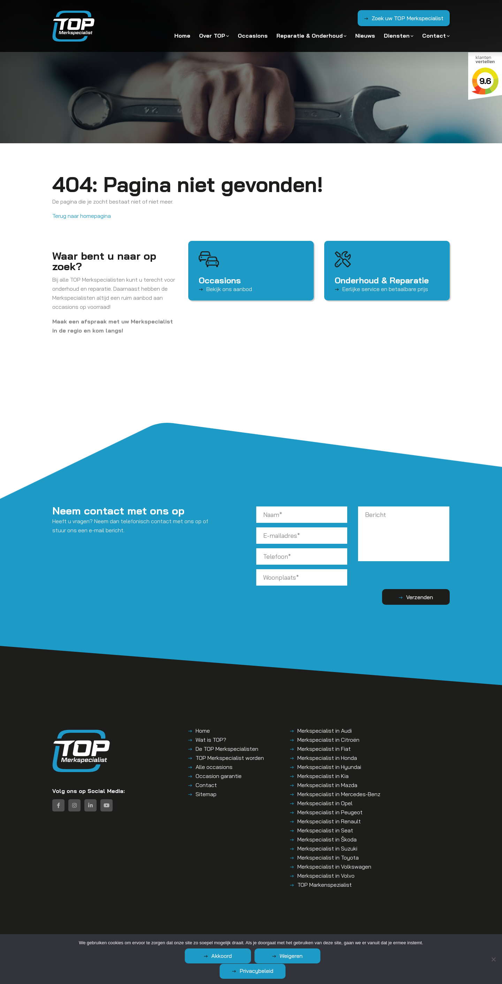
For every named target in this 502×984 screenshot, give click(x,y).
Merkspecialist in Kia (323, 775)
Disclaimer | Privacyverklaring (236, 940)
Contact (434, 35)
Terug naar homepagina (81, 215)
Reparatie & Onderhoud (309, 35)
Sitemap (206, 794)
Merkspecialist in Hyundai (329, 766)
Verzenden (422, 597)
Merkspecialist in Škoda (327, 839)
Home (182, 35)
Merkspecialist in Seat (325, 830)
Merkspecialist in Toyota (328, 857)
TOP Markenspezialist (324, 884)
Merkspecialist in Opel (324, 803)
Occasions (253, 35)
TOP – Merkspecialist (118, 940)
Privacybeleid (323, 970)
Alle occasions (214, 766)
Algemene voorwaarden (173, 940)
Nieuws (365, 35)
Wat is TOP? (211, 739)
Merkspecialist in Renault (329, 821)
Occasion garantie (219, 775)
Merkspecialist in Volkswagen (334, 866)
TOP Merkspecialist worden (230, 757)
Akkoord (190, 970)
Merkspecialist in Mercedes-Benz (338, 794)
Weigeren (256, 970)
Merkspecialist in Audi (324, 730)
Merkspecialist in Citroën (328, 739)
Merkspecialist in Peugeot (330, 812)
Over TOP (212, 35)
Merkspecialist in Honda (327, 757)
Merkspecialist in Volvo (326, 875)
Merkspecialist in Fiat (324, 748)
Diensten (397, 35)
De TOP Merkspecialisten (227, 748)
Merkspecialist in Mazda (327, 784)
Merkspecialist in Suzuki (327, 848)
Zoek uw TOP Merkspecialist (407, 18)
